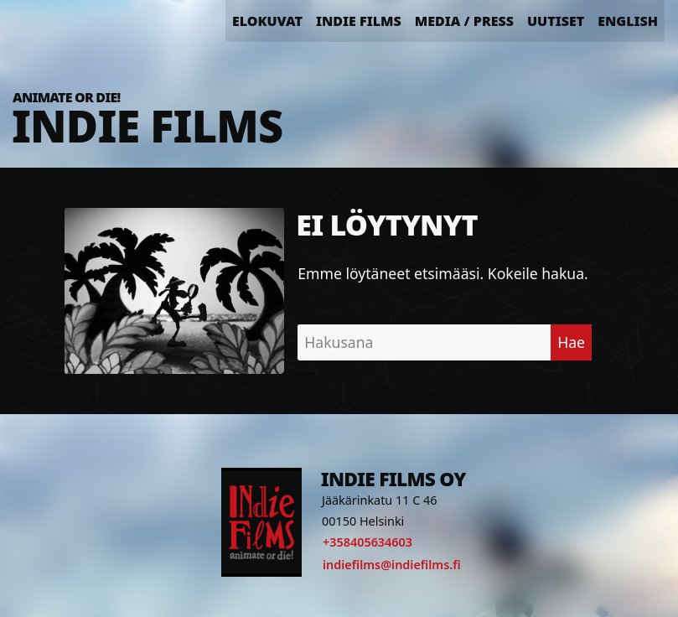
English (628, 21)
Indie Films (358, 21)
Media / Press (464, 21)
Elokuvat (267, 21)
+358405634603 (367, 542)
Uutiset (555, 21)
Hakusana (338, 342)
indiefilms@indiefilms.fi (392, 565)
